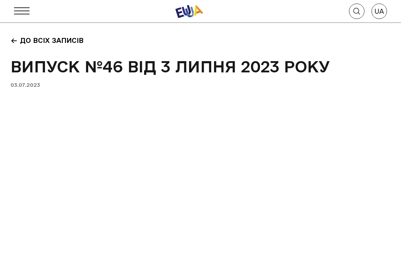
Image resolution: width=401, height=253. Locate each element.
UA (379, 11)
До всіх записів (47, 40)
